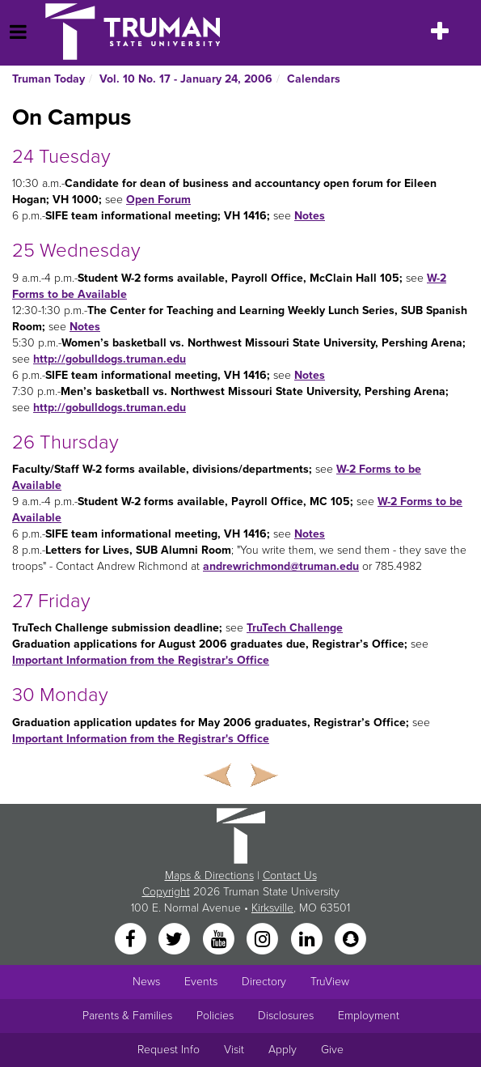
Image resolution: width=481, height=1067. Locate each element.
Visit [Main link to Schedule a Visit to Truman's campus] (234, 1049)
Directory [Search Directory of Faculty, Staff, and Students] (264, 981)
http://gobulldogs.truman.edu (109, 359)
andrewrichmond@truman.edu (281, 566)
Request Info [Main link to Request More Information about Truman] (168, 1049)
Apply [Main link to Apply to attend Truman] (282, 1049)
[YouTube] (220, 939)
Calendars (313, 79)
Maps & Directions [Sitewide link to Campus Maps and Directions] (209, 875)
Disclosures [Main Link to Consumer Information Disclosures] (286, 1015)
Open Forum (158, 199)
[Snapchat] (350, 939)
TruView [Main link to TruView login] (329, 981)
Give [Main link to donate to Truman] (332, 1049)
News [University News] (146, 981)
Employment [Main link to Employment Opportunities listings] (368, 1015)
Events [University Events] (200, 981)
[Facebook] (132, 939)
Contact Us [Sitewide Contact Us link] (290, 875)
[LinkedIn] (308, 939)
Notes (309, 216)
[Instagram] (264, 939)
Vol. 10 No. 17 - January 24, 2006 (185, 79)
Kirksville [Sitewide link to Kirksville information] (272, 908)
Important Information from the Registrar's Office (140, 660)
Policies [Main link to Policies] (215, 1015)
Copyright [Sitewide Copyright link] (166, 892)
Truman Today (48, 79)
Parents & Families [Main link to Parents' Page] (127, 1015)
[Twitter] (176, 939)
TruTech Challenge (295, 628)
